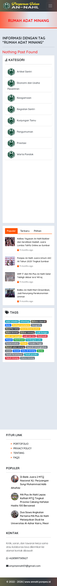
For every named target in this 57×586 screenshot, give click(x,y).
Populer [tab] (11, 230)
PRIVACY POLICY (21, 448)
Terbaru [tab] (24, 230)
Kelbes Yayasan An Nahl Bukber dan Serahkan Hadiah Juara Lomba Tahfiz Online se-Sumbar (33, 242)
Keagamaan (19, 97)
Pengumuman (20, 131)
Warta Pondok (20, 154)
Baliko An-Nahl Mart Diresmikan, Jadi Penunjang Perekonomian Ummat (33, 293)
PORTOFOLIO (19, 443)
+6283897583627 (17, 558)
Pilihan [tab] (37, 230)
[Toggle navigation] (50, 6)
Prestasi (16, 143)
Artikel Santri (19, 71)
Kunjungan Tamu (21, 120)
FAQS (15, 457)
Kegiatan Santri (21, 109)
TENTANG (17, 452)
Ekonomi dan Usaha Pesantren (23, 85)
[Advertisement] (28, 194)
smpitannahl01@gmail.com (23, 565)
